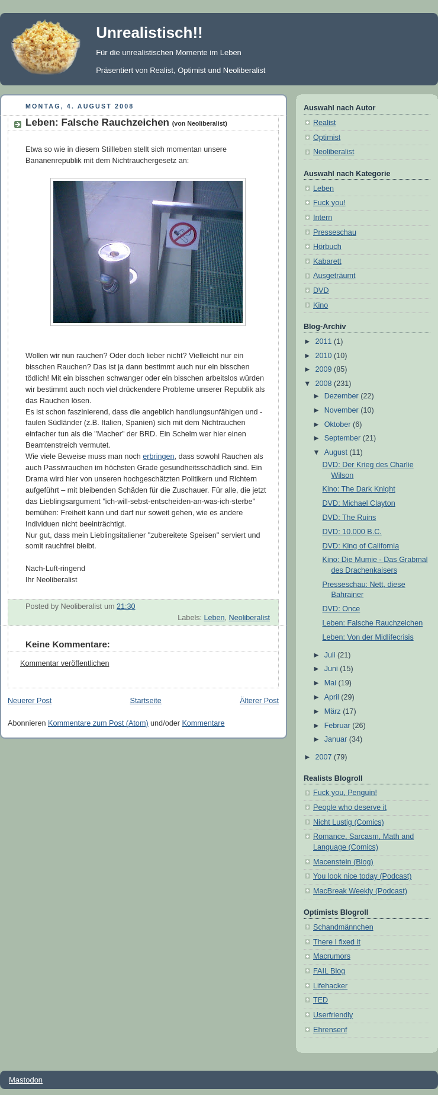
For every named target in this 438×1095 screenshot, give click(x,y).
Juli (330, 655)
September (343, 438)
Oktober (338, 424)
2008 (324, 383)
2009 (324, 369)
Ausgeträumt (334, 276)
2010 (324, 356)
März (333, 711)
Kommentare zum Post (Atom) (98, 723)
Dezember (342, 396)
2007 (324, 757)
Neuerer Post (29, 701)
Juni (332, 669)
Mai (331, 683)
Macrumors (331, 956)
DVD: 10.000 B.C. (352, 532)
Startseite (146, 701)
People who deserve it (350, 807)
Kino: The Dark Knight (359, 489)
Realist (324, 123)
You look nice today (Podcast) (362, 876)
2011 (324, 341)
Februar (338, 726)
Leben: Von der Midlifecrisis (368, 637)
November (342, 410)
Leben (214, 618)
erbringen (158, 456)
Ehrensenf (330, 1030)
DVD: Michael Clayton (359, 503)
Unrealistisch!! (149, 32)
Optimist (326, 137)
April (333, 697)
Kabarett (327, 261)
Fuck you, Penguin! (345, 792)
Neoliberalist (249, 618)
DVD (321, 290)
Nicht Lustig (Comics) (348, 822)
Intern (322, 217)
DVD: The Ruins (349, 517)
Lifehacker (330, 986)
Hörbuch (327, 246)
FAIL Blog (329, 971)
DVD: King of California (361, 546)
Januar (336, 739)
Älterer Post (259, 701)
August (337, 452)
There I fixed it (336, 942)
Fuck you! (329, 203)
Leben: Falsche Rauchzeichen (126, 122)
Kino (320, 305)
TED (320, 1000)
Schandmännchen (343, 927)
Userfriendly (333, 1015)
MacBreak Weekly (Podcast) (360, 891)
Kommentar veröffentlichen (64, 663)
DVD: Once (341, 609)
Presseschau (334, 232)
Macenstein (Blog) (343, 862)
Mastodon (26, 1079)
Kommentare (203, 723)
